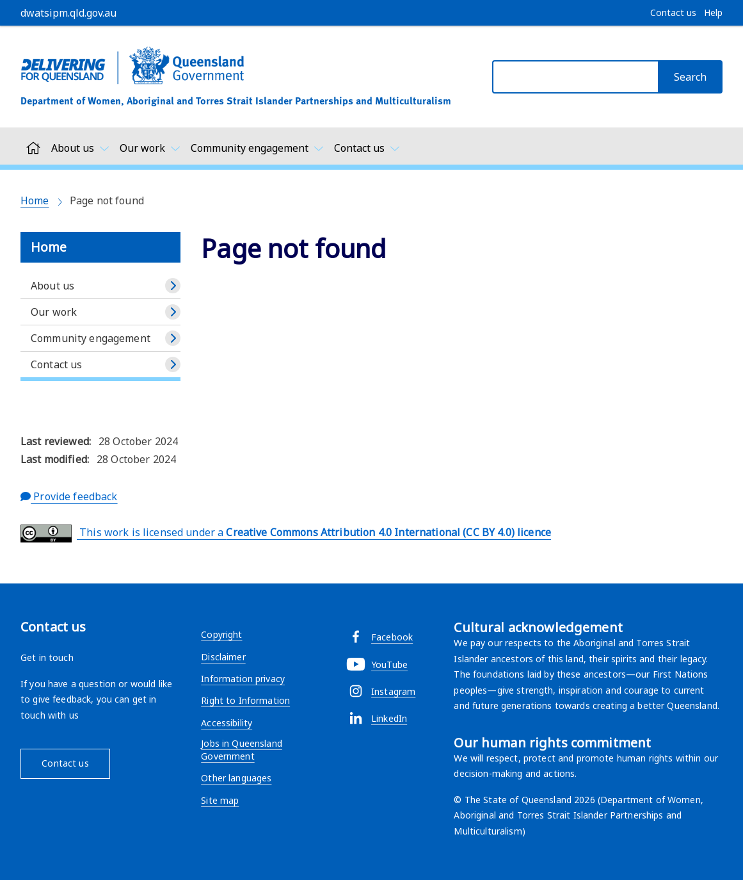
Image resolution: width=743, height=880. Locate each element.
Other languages (236, 778)
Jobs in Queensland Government (241, 749)
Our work (54, 312)
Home (34, 200)
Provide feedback (69, 496)
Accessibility (226, 723)
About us (52, 286)
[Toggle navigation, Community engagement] (257, 148)
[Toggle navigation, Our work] (150, 148)
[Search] (690, 77)
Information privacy (243, 678)
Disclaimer (223, 657)
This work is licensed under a (285, 533)
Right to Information (245, 700)
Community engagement (90, 338)
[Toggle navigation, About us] (80, 148)
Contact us (56, 364)
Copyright (221, 634)
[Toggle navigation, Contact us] (367, 148)
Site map (220, 800)
